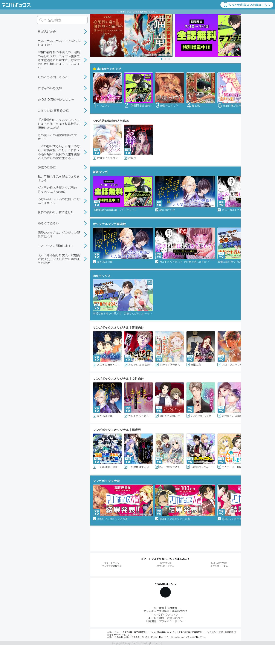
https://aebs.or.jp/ (179, 637)
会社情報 (159, 608)
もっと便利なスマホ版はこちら (246, 4)
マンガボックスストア (165, 614)
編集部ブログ (179, 611)
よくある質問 (156, 618)
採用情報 (172, 608)
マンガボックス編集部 (156, 611)
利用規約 (151, 621)
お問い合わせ (175, 618)
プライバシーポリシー (172, 621)
